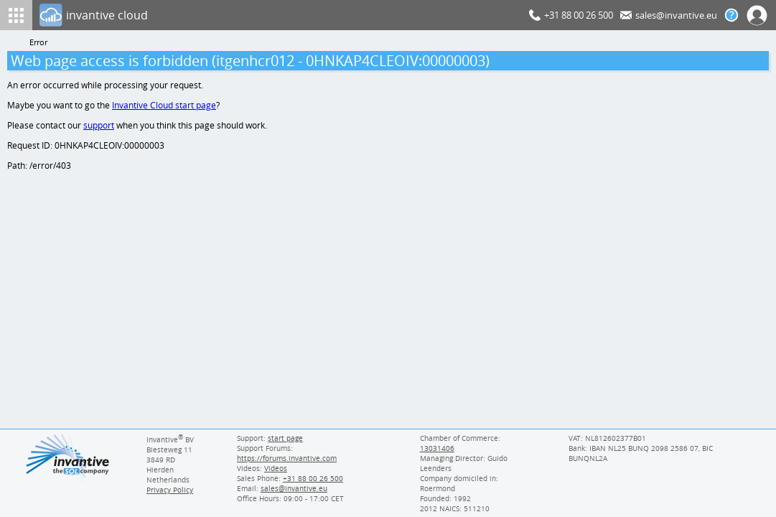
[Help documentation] (731, 15)
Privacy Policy (169, 490)
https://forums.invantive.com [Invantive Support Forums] (286, 458)
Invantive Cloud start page (165, 107)
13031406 (437, 448)
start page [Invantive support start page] (285, 438)
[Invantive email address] (291, 488)
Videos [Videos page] (274, 468)
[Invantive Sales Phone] (311, 478)
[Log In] (281, 15)
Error (38, 42)
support (99, 127)
